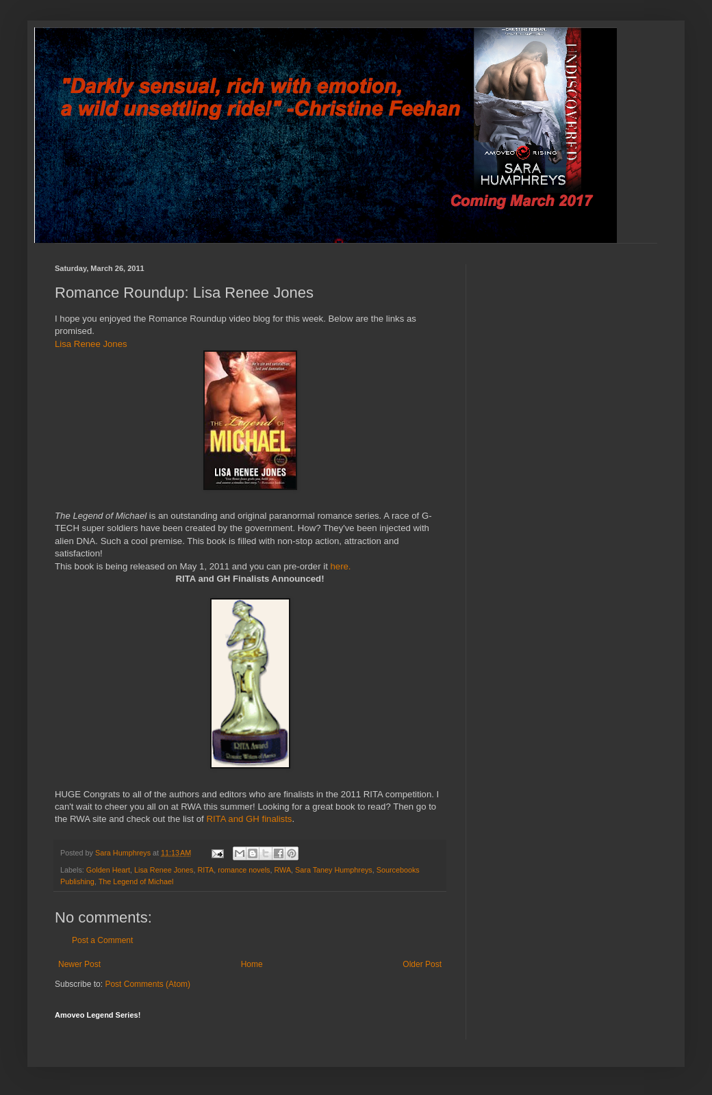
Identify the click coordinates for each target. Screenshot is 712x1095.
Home (252, 964)
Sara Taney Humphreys (333, 870)
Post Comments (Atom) (147, 984)
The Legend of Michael (136, 881)
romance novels (244, 870)
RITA (205, 870)
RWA (283, 870)
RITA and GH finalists (249, 819)
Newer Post (79, 964)
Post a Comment (102, 940)
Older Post (422, 964)
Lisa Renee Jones (91, 344)
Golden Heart (108, 870)
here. (340, 566)
